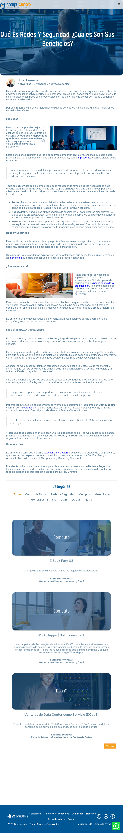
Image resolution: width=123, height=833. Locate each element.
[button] (119, 4)
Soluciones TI (36, 813)
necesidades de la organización (94, 284)
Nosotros (91, 813)
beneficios (16, 257)
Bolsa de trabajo (56, 819)
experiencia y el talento (57, 452)
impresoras (84, 157)
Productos (63, 813)
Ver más (108, 741)
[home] (15, 4)
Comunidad (78, 813)
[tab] (17, 494)
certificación (30, 407)
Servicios (51, 813)
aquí (24, 469)
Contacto (72, 819)
